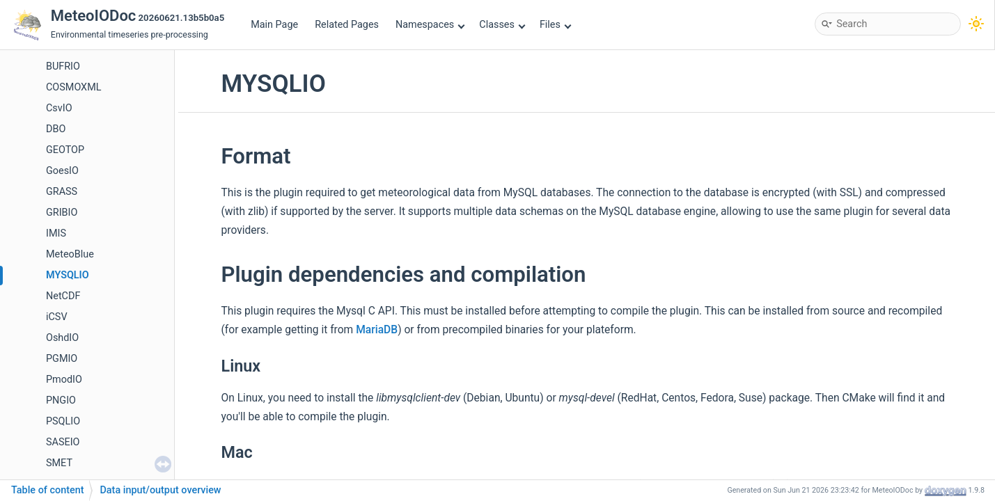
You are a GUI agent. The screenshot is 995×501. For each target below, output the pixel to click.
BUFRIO (63, 66)
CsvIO (59, 108)
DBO (55, 129)
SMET (59, 463)
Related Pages (347, 25)
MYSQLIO (67, 275)
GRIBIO (61, 212)
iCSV (57, 317)
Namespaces (430, 25)
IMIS (56, 233)
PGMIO (61, 359)
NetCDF (63, 296)
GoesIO (62, 171)
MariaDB (377, 330)
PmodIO (64, 379)
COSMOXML (73, 87)
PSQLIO (63, 421)
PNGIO (61, 400)
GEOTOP (65, 150)
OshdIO (62, 338)
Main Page (274, 25)
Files (555, 25)
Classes (502, 25)
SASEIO (62, 442)
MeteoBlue (70, 254)
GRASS (61, 192)
